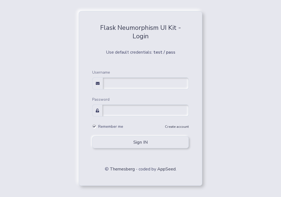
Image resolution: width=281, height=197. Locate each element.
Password (100, 99)
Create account (177, 126)
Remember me (110, 126)
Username (101, 72)
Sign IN (140, 142)
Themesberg (122, 169)
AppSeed (166, 169)
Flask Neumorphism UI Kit (138, 27)
